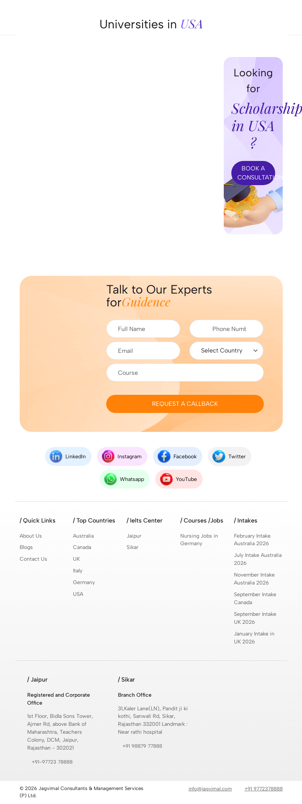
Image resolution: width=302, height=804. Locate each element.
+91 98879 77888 (142, 747)
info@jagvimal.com (210, 789)
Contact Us (33, 559)
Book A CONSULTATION (256, 173)
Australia (83, 536)
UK (76, 559)
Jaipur (134, 536)
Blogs (26, 547)
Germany (84, 583)
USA (78, 594)
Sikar (132, 547)
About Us (31, 536)
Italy (78, 571)
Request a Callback (185, 403)
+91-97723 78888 (52, 762)
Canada (82, 547)
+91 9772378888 (264, 789)
